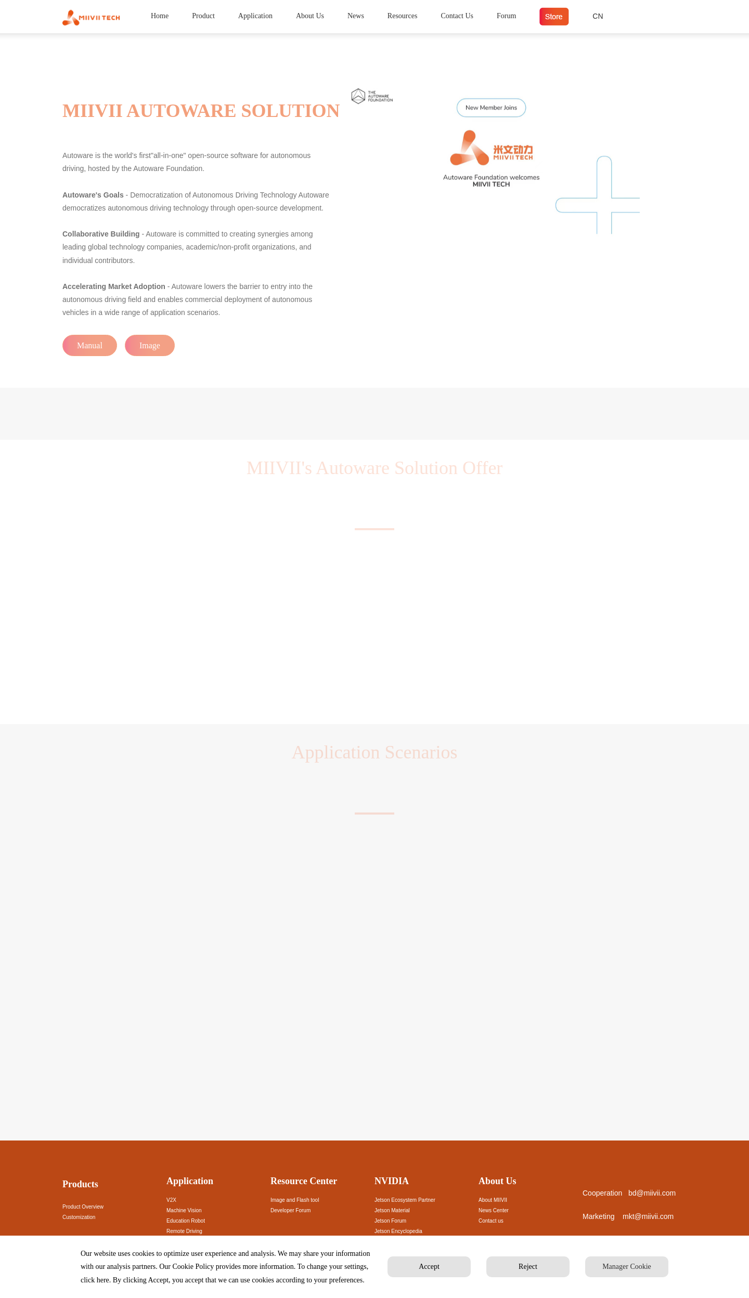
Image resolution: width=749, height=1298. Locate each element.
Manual (89, 345)
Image (149, 345)
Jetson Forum (390, 1221)
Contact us (491, 1221)
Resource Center (303, 1181)
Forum (506, 16)
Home (160, 16)
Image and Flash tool (294, 1200)
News (355, 16)
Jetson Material (392, 1210)
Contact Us (457, 16)
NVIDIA (391, 1181)
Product (203, 16)
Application (255, 16)
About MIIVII (493, 1200)
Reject (528, 1266)
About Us (310, 16)
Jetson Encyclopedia (398, 1231)
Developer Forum (290, 1210)
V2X (171, 1200)
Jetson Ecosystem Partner (404, 1200)
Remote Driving (184, 1231)
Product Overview (83, 1207)
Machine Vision (184, 1210)
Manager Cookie (626, 1266)
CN (597, 16)
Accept (429, 1266)
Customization (78, 1217)
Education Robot (185, 1221)
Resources (403, 16)
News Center (494, 1210)
